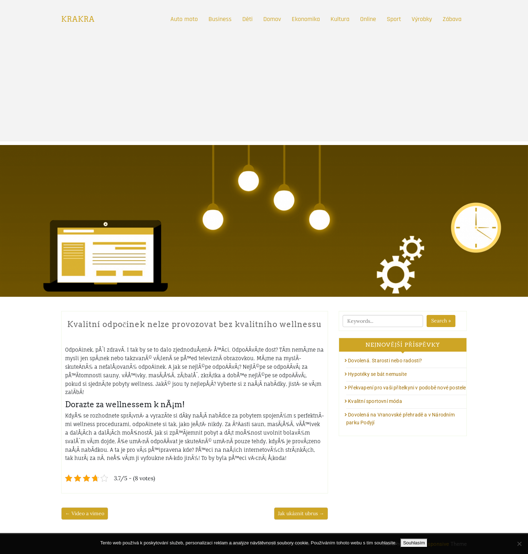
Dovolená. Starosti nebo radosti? (385, 360)
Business (220, 19)
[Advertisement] (264, 91)
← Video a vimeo (84, 513)
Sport (394, 19)
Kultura (340, 19)
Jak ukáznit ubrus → (301, 513)
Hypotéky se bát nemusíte (377, 374)
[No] (519, 543)
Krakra (78, 19)
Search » (441, 320)
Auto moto (184, 19)
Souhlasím (414, 542)
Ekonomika (306, 19)
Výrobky (422, 19)
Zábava (452, 19)
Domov (272, 19)
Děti (247, 19)
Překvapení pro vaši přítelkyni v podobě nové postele (407, 387)
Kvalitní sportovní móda (375, 401)
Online (368, 19)
